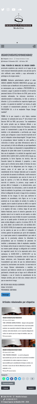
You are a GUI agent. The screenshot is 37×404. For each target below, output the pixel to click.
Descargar (5, 294)
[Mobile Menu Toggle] (2, 46)
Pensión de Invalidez (8, 336)
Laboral (11, 59)
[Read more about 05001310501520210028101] (18, 318)
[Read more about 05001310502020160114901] (18, 350)
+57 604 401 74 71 (11, 399)
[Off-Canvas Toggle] (34, 46)
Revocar (5, 371)
